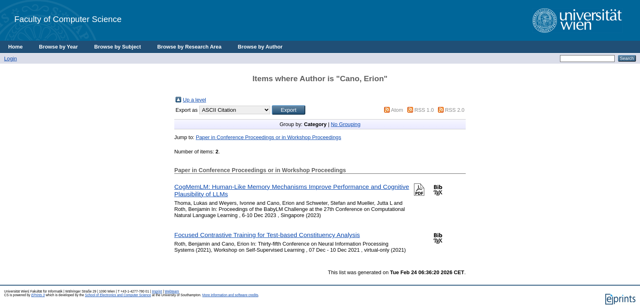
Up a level (194, 100)
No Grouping (346, 124)
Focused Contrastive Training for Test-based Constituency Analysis (267, 234)
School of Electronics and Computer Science (118, 295)
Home (15, 47)
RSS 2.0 (454, 110)
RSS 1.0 (424, 110)
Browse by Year (58, 47)
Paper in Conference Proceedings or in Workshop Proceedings (268, 137)
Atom (397, 110)
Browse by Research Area (189, 47)
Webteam (172, 291)
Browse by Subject (117, 47)
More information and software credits (230, 295)
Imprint (157, 291)
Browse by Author (260, 47)
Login (10, 58)
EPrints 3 (37, 295)
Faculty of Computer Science (68, 19)
